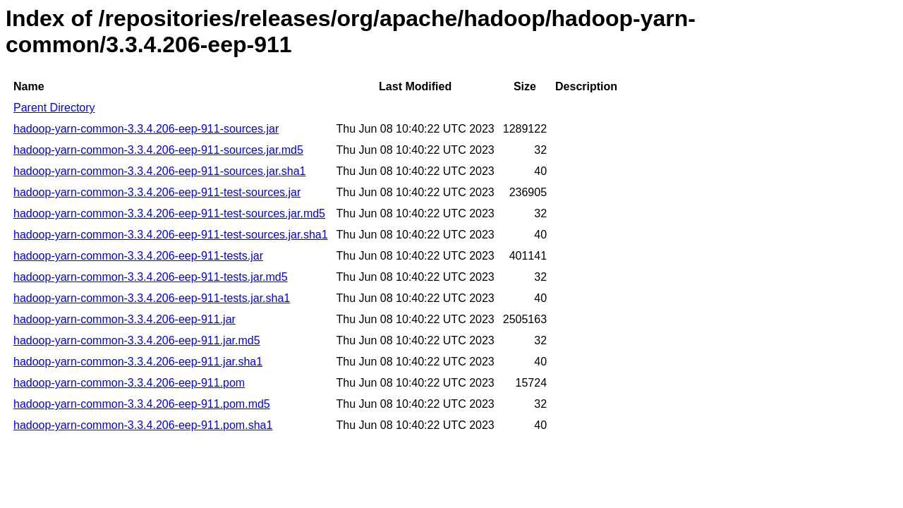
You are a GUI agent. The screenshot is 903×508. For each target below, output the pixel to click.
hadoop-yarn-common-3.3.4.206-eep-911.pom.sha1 (142, 425)
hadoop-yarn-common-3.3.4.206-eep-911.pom (129, 383)
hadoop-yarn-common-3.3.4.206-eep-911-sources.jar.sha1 (159, 171)
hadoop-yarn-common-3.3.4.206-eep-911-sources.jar (146, 129)
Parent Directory (54, 108)
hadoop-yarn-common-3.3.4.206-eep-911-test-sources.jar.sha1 (170, 235)
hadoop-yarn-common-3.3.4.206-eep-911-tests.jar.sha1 (151, 298)
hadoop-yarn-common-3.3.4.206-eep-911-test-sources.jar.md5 (169, 213)
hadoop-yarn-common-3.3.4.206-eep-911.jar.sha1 (137, 362)
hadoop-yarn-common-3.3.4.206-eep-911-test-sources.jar (157, 192)
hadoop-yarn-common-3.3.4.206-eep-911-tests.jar (138, 256)
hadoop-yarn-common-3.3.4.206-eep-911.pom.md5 (141, 404)
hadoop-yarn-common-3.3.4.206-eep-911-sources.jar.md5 (158, 150)
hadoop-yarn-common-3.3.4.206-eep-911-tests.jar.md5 (150, 277)
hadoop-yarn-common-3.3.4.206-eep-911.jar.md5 (136, 340)
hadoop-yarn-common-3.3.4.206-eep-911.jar (124, 319)
